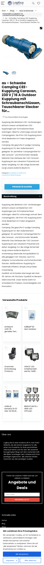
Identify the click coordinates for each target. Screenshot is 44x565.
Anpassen (10, 560)
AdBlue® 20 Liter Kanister (30, 327)
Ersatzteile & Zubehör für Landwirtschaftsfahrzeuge (13, 14)
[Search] (33, 3)
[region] (22, 546)
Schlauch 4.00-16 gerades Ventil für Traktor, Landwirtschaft (11, 332)
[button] (41, 28)
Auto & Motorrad (26, 11)
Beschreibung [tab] (10, 196)
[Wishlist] (38, 3)
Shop (12, 11)
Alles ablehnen (30, 560)
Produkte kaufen (22, 186)
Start (4, 11)
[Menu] (3, 3)
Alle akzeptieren (22, 554)
